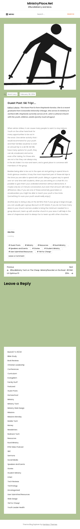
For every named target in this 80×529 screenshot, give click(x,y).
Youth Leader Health (16, 507)
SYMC (10, 477)
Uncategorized (14, 490)
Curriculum (12, 373)
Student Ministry (53, 248)
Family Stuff (13, 382)
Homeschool (13, 395)
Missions (11, 412)
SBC (9, 451)
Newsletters (12, 429)
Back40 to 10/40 (15, 352)
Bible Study (12, 356)
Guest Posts (15, 245)
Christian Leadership (16, 365)
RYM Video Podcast (16, 447)
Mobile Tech (13, 421)
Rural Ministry (60, 245)
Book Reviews (13, 360)
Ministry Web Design (16, 408)
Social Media (13, 460)
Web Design (13, 499)
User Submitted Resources (21, 251)
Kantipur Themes (50, 524)
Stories (37, 248)
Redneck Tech (14, 434)
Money (10, 425)
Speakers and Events (19, 248)
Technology (13, 486)
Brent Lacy (12, 94)
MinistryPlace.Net (40, 3)
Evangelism (12, 378)
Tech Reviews (13, 481)
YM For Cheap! (45, 251)
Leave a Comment (17, 256)
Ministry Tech (13, 404)
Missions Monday (15, 417)
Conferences (13, 369)
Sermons (11, 455)
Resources (44, 245)
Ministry (30, 245)
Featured (11, 386)
